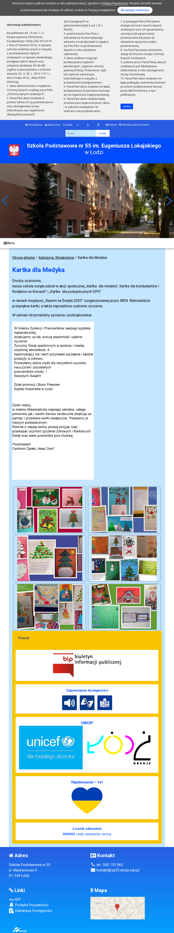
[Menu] (87, 243)
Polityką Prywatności (114, 3)
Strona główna (33, 125)
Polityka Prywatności (28, 905)
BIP (15, 899)
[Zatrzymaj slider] (87, 233)
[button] (5, 201)
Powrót (23, 638)
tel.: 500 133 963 (106, 865)
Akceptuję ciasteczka (135, 10)
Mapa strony (52, 125)
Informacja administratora (134, 125)
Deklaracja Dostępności (30, 911)
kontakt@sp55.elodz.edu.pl (114, 870)
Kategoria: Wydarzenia (56, 257)
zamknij (127, 106)
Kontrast (111, 125)
